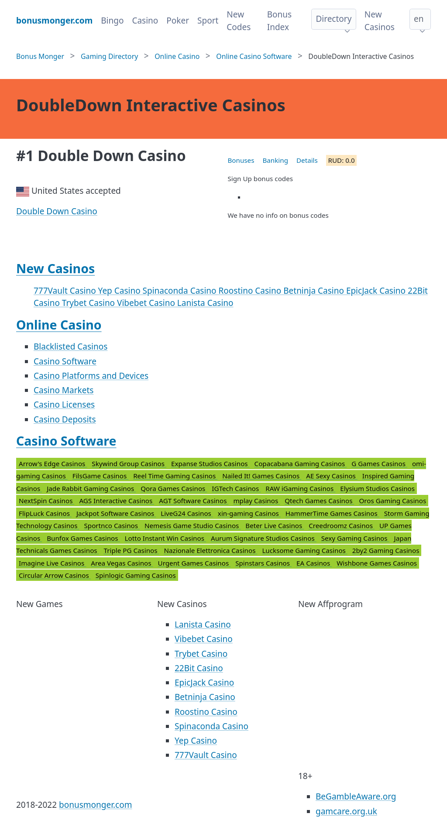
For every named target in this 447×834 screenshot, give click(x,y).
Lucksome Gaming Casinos (304, 550)
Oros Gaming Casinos (392, 500)
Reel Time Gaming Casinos (175, 475)
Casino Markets (63, 390)
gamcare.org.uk (346, 811)
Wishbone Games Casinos (377, 563)
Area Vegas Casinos (122, 563)
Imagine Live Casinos (52, 563)
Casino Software (65, 361)
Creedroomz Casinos (342, 525)
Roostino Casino (251, 290)
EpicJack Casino (377, 290)
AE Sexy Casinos (332, 475)
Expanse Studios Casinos (210, 463)
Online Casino (59, 324)
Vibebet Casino (147, 303)
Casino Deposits (65, 419)
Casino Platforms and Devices (91, 375)
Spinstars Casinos (263, 563)
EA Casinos (314, 563)
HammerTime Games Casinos (332, 513)
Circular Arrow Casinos (55, 575)
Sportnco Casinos (112, 525)
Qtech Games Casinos (319, 500)
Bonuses (241, 160)
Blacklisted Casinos (70, 346)
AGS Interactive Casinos (116, 500)
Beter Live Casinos (274, 525)
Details (307, 160)
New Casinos (379, 21)
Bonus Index (279, 21)
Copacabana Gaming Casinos (300, 463)
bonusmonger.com (95, 804)
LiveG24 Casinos (187, 513)
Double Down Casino (56, 211)
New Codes (239, 21)
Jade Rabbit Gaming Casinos (91, 488)
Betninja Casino (314, 290)
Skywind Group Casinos (129, 463)
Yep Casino (120, 290)
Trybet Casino (89, 303)
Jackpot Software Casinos (116, 513)
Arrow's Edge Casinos (53, 463)
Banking (275, 160)
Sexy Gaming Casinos (355, 538)
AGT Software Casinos (193, 500)
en (418, 18)
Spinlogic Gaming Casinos (136, 575)
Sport (207, 20)
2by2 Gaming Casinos (385, 550)
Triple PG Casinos (131, 550)
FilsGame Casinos (100, 475)
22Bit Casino (199, 668)
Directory (333, 18)
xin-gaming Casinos (249, 513)
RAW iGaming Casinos (300, 488)
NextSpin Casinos (46, 500)
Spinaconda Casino (181, 290)
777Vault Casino (66, 290)
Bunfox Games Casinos (83, 538)
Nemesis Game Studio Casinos (192, 525)
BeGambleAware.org (356, 796)
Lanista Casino (205, 303)
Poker (177, 20)
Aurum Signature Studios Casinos (263, 538)
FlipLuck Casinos (45, 513)
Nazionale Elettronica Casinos (211, 550)
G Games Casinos (379, 463)
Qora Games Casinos (174, 488)
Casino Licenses (64, 404)
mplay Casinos (256, 500)
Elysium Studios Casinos (377, 488)
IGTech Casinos (236, 488)
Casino (145, 20)
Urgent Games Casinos (194, 563)
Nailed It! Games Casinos (261, 475)
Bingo (112, 20)
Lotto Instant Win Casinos (165, 538)
